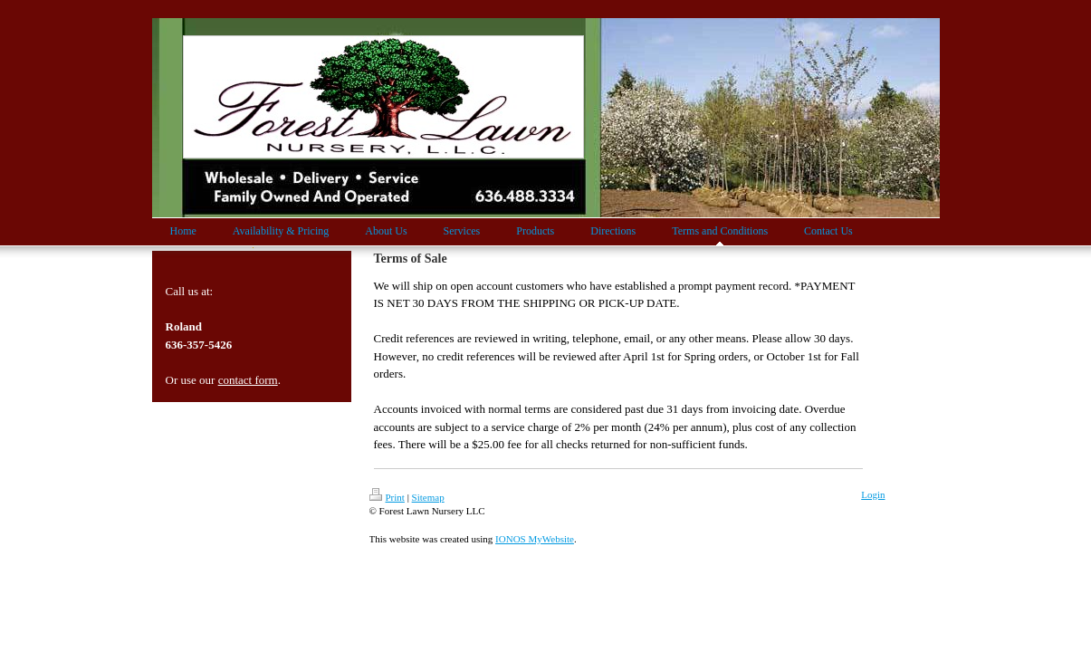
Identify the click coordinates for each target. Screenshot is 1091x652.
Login (873, 494)
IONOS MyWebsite (534, 538)
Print (387, 497)
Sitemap (428, 497)
